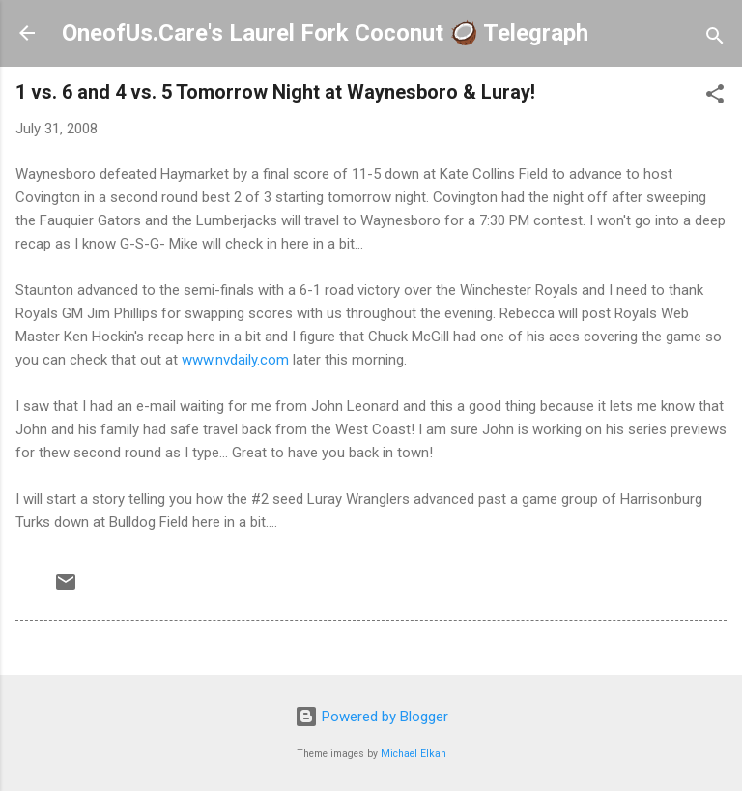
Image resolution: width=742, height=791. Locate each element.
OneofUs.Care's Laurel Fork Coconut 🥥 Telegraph (325, 32)
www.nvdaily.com (235, 359)
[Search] (715, 39)
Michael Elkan (413, 753)
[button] (715, 97)
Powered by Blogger (371, 716)
